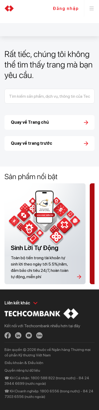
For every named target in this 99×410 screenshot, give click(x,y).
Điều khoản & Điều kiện (23, 363)
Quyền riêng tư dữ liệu (22, 370)
